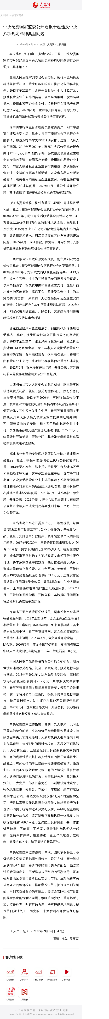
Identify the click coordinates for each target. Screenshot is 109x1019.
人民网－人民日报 (56, 44)
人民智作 (24, 993)
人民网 (4, 15)
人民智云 (10, 993)
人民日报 (10, 973)
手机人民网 (38, 973)
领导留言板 (18, 15)
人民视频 (67, 973)
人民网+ (24, 973)
